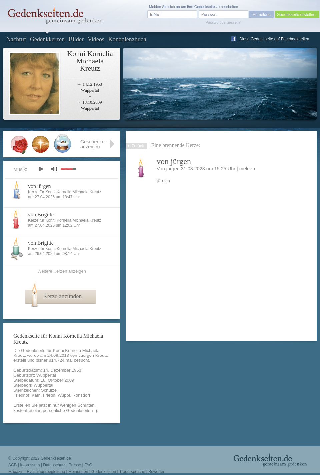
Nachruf (16, 39)
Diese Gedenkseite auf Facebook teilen (274, 39)
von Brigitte (41, 214)
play (40, 169)
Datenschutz (54, 465)
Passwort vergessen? (223, 22)
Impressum (30, 465)
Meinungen (78, 471)
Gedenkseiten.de (56, 458)
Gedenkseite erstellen (296, 14)
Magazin (15, 471)
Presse (75, 465)
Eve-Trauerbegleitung (46, 471)
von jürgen (39, 186)
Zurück (138, 146)
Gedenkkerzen (47, 39)
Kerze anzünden (62, 296)
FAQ (88, 465)
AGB (12, 465)
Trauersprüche (132, 471)
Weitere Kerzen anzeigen (61, 271)
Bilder (76, 39)
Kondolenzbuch (127, 39)
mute (54, 168)
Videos (96, 39)
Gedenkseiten (103, 471)
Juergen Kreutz (93, 355)
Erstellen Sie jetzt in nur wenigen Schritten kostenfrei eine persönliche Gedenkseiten (54, 408)
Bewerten (156, 471)
